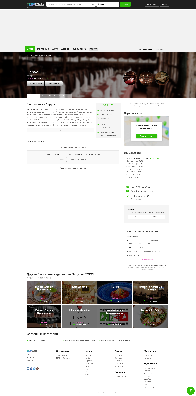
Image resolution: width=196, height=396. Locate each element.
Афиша (65, 49)
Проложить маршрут (140, 199)
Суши (88, 375)
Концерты (118, 358)
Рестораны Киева (39, 55)
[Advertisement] (98, 27)
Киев (28, 55)
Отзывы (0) (46, 96)
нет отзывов (39, 78)
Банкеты (89, 366)
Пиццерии (89, 364)
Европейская (105, 127)
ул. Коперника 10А (107, 111)
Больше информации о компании (60, 130)
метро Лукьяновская (108, 135)
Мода (146, 385)
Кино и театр (148, 374)
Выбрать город (161, 49)
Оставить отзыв (35, 83)
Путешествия (149, 387)
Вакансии (30, 357)
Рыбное (162, 251)
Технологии (148, 382)
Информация (33, 96)
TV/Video (142, 241)
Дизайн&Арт (148, 379)
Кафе (88, 369)
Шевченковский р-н (108, 133)
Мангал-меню (145, 251)
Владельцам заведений (64, 355)
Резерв (93, 49)
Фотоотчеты (150, 351)
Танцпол (154, 241)
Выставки (118, 361)
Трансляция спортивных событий (140, 243)
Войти (164, 4)
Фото (55, 49)
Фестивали (119, 366)
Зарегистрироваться (78, 159)
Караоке (89, 361)
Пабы (88, 372)
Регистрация (151, 4)
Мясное (155, 251)
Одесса (86, 393)
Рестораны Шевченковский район (81, 340)
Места (30, 49)
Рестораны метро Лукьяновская (115, 340)
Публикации (79, 49)
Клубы (88, 358)
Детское (135, 251)
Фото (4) (57, 96)
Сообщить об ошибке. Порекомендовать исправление (147, 265)
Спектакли (119, 364)
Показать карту (147, 136)
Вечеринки (119, 355)
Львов (112, 393)
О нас (29, 355)
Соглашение (31, 360)
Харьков (93, 393)
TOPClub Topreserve (63, 358)
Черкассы (119, 393)
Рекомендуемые (121, 376)
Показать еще (146, 259)
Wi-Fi (148, 241)
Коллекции (43, 49)
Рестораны (31, 76)
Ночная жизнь (149, 368)
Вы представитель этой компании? (146, 106)
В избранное (54, 83)
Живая (136, 255)
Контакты (30, 363)
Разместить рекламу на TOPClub (147, 217)
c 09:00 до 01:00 (106, 114)
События (67, 96)
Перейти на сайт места (142, 191)
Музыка (147, 376)
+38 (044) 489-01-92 (108, 118)
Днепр (105, 393)
